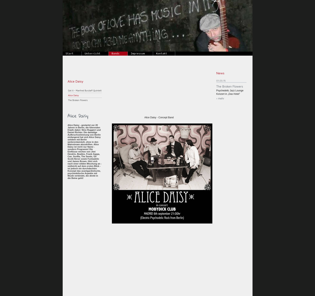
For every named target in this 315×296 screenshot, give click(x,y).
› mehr (220, 98)
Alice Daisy (73, 95)
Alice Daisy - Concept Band (159, 117)
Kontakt (161, 53)
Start (70, 53)
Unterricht (92, 53)
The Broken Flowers (78, 100)
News (220, 73)
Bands (116, 53)
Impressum (138, 53)
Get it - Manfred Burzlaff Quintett (85, 90)
